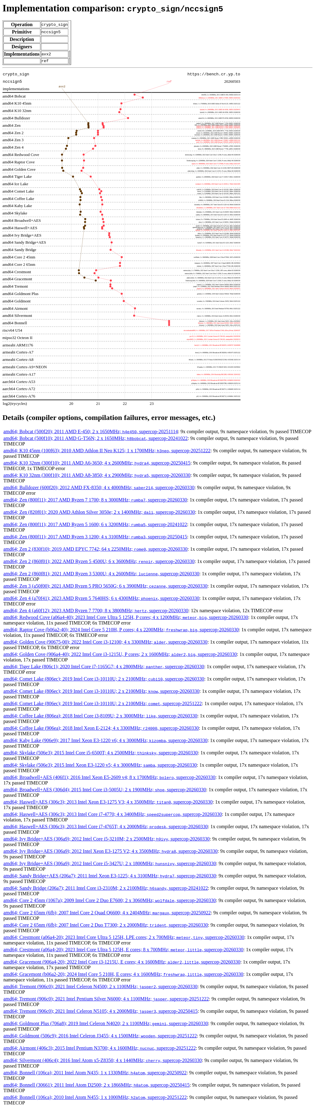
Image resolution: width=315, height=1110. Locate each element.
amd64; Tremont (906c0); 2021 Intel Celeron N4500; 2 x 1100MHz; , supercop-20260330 (100, 987)
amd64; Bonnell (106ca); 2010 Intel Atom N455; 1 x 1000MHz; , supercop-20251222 (95, 1098)
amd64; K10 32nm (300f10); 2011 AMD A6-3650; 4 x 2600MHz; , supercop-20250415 (96, 463)
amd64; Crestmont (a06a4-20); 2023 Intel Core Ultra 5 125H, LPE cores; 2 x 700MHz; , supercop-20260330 (123, 938)
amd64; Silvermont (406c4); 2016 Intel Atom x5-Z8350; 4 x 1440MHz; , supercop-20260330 (102, 1061)
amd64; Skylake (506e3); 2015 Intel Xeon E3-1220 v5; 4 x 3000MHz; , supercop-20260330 (100, 766)
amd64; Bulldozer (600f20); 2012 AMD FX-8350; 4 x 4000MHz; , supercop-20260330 (98, 488)
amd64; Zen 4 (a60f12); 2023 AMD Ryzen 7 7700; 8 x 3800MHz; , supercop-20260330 (95, 611)
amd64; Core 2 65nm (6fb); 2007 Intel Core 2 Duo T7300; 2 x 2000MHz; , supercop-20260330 (105, 925)
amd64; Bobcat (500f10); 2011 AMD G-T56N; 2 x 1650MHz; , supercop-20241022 (95, 439)
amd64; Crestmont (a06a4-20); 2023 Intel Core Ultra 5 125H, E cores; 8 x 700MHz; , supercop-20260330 (123, 950)
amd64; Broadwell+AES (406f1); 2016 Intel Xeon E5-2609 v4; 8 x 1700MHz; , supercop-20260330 (109, 778)
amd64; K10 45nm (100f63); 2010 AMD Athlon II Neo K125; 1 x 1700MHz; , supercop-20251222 (106, 451)
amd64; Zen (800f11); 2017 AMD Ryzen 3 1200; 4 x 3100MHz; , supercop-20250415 (95, 537)
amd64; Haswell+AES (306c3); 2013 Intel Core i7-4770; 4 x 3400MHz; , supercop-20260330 (112, 815)
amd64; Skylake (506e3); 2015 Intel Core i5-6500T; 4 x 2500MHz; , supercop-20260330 (100, 753)
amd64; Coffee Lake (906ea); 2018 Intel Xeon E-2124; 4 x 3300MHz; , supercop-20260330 (101, 729)
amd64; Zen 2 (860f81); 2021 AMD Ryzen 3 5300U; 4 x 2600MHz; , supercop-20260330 (101, 574)
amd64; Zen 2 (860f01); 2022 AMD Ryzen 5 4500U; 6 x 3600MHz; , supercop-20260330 (98, 562)
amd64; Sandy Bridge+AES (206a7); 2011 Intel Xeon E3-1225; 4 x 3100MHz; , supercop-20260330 (109, 876)
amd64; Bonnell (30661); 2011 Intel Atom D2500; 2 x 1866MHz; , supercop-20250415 (96, 1085)
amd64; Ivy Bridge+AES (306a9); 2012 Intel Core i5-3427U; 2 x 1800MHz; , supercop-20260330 (109, 864)
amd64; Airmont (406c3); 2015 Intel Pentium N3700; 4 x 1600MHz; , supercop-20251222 (99, 1049)
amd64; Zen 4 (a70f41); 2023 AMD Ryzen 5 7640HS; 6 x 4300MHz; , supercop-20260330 (101, 599)
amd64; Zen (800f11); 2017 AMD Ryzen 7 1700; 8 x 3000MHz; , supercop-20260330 (95, 500)
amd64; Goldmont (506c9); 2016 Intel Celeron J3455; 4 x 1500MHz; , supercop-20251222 (100, 1036)
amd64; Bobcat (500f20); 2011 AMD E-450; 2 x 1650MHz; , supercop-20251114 (90, 432)
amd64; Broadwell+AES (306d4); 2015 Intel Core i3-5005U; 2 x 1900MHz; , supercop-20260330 (104, 790)
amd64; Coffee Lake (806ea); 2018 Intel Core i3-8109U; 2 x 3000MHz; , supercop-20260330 (100, 716)
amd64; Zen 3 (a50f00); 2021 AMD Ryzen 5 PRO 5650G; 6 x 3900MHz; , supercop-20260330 (105, 586)
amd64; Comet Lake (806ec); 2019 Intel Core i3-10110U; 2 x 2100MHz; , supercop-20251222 (102, 704)
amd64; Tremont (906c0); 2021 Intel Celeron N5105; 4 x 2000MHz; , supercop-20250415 (100, 1012)
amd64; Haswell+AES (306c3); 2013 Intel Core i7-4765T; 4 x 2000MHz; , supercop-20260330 (105, 827)
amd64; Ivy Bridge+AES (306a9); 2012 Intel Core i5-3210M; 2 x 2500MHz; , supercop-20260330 (106, 839)
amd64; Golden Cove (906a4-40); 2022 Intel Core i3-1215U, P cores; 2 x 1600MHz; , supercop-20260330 (120, 655)
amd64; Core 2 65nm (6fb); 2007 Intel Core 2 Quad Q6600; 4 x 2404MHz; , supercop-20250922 (107, 913)
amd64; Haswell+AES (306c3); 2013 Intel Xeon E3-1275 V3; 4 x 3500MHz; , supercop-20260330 (108, 802)
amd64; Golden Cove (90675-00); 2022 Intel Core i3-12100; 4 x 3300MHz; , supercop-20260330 (105, 642)
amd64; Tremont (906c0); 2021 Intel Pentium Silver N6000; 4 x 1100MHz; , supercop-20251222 (106, 999)
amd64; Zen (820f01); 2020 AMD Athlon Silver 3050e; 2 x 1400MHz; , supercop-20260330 (99, 513)
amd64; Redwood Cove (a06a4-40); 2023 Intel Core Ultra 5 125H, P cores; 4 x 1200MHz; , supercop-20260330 (125, 618)
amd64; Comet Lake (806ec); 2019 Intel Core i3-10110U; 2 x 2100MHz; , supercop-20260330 (103, 679)
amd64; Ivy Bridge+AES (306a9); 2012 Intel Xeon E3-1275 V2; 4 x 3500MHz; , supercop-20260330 (110, 852)
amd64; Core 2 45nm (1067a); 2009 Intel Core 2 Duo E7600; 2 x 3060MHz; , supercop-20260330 (109, 901)
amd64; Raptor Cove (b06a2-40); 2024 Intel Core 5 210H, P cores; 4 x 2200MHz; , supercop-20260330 (121, 630)
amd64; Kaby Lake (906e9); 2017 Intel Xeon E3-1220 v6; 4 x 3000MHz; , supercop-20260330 (105, 741)
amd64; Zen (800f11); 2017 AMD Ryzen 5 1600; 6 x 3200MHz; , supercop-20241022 (95, 525)
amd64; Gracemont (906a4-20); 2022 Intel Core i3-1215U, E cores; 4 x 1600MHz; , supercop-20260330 (121, 962)
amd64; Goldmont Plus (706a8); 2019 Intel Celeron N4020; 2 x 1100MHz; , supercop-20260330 (105, 1024)
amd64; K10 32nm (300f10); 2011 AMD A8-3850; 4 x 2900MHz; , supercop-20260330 (96, 476)
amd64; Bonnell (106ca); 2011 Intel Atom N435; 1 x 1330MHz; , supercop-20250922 (94, 1073)
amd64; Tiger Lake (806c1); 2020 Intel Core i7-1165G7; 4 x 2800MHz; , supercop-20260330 (103, 667)
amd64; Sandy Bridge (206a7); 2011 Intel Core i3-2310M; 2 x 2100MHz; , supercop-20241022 (105, 889)
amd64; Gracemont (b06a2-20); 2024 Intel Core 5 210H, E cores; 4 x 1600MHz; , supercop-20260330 (123, 975)
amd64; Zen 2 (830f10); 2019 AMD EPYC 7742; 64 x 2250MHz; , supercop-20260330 (95, 550)
